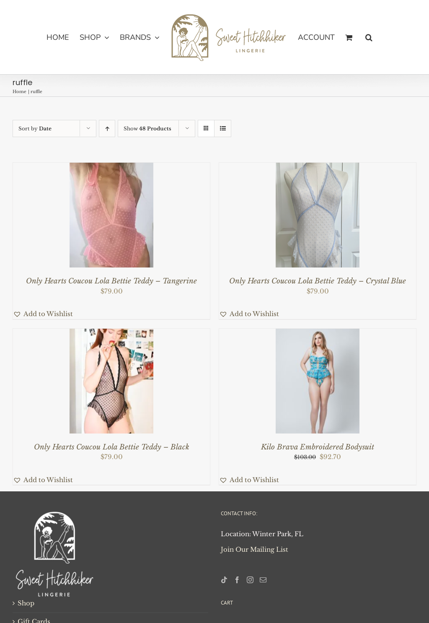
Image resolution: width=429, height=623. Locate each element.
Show (147, 128)
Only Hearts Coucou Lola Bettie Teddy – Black (111, 447)
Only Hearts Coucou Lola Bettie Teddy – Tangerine (111, 281)
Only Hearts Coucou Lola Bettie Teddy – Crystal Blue (317, 281)
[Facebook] (237, 579)
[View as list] (222, 128)
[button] (368, 37)
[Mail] (263, 579)
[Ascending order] (107, 128)
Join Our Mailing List (254, 549)
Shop (26, 603)
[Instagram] (250, 579)
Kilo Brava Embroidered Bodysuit (317, 447)
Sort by (35, 128)
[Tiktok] (224, 579)
